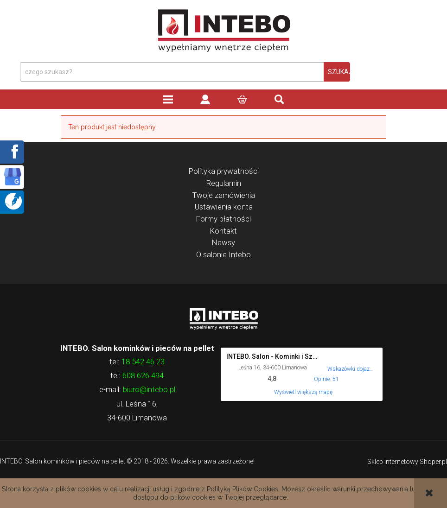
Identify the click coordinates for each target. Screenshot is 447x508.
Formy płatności (223, 218)
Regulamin (223, 183)
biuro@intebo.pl (149, 389)
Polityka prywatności (224, 171)
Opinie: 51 (326, 379)
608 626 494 (143, 375)
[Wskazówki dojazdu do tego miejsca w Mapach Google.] (350, 362)
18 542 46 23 (143, 361)
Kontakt (223, 230)
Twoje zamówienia (223, 195)
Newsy (223, 242)
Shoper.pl (433, 461)
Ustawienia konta (224, 206)
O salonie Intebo (223, 254)
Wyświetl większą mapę (303, 392)
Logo (223, 318)
